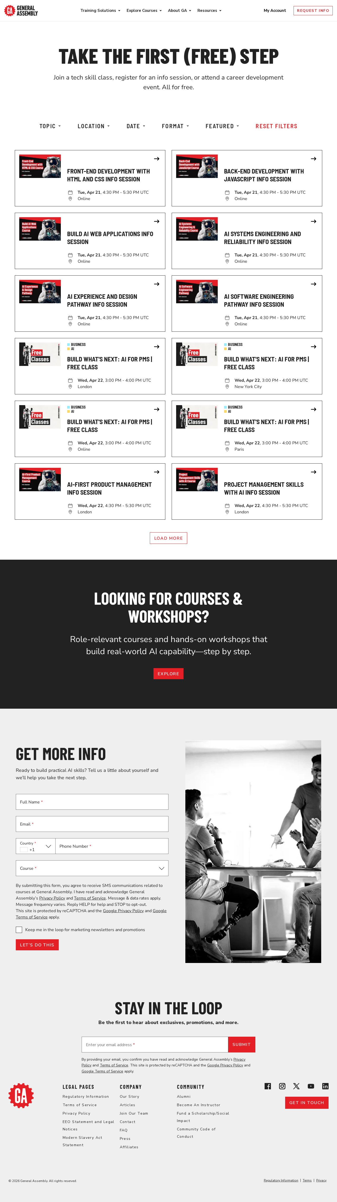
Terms (307, 1180)
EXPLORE (168, 674)
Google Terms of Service (102, 1071)
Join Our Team (134, 1113)
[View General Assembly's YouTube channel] (311, 1087)
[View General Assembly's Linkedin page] (325, 1087)
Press (125, 1138)
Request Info (313, 10)
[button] (35, 846)
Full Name (31, 802)
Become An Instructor (199, 1104)
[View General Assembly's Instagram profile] (282, 1087)
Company (131, 1087)
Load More (168, 538)
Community (191, 1087)
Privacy (321, 1180)
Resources (207, 10)
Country (28, 843)
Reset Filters (277, 125)
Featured (222, 125)
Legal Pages (78, 1087)
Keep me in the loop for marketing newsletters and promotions (85, 930)
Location (94, 125)
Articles (128, 1104)
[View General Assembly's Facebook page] (268, 1087)
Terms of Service (90, 898)
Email (26, 824)
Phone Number (75, 846)
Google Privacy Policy (123, 911)
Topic (50, 125)
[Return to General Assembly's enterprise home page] (21, 10)
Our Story (130, 1096)
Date (136, 125)
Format (175, 125)
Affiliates (129, 1147)
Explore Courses (142, 10)
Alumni (184, 1096)
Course (28, 868)
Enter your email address (110, 1045)
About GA (177, 10)
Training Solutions (98, 10)
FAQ (124, 1130)
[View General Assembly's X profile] (296, 1087)
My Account (275, 10)
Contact (128, 1121)
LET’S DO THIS (37, 945)
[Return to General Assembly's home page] (21, 1107)
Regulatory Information (86, 1096)
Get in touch (306, 1103)
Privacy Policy (52, 898)
